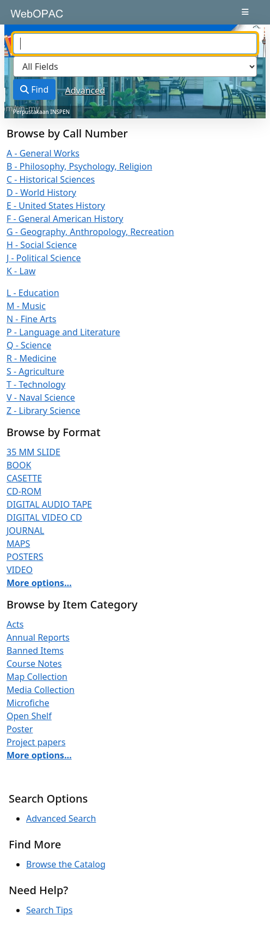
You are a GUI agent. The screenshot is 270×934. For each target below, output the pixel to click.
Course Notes (34, 664)
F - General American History (65, 219)
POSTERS (25, 557)
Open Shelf (29, 716)
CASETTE (24, 478)
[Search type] (135, 66)
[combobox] (135, 43)
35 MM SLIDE (33, 452)
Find (34, 89)
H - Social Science (42, 245)
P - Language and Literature (63, 332)
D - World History (41, 192)
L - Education (33, 293)
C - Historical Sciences (51, 179)
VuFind (27, 17)
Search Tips (49, 910)
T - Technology (36, 384)
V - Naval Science (41, 397)
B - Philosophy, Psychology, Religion (79, 166)
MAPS (18, 544)
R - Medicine (32, 358)
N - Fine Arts (31, 319)
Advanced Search (61, 818)
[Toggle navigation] (245, 12)
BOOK (19, 465)
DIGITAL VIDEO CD (44, 517)
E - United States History (56, 206)
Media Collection (41, 690)
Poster (20, 729)
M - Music (26, 306)
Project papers (36, 742)
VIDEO (20, 570)
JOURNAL (25, 531)
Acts (15, 624)
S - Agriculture (35, 371)
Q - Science (29, 345)
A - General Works (43, 153)
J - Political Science (44, 258)
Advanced (85, 91)
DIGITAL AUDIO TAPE (49, 504)
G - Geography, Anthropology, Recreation (90, 232)
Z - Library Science (43, 411)
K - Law (21, 271)
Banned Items (35, 650)
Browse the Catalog (66, 864)
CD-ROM (24, 491)
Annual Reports (38, 637)
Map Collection (37, 677)
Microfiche (28, 703)
